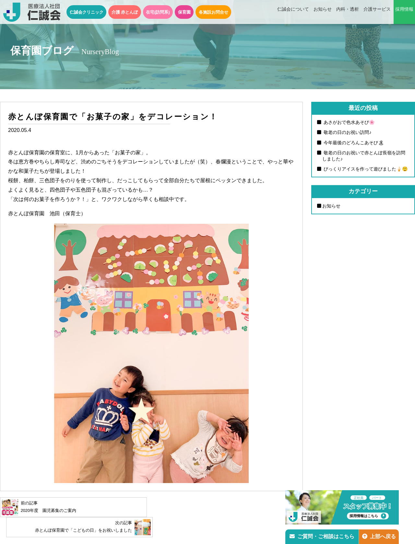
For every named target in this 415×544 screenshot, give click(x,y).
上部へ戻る (379, 536)
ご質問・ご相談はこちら (322, 536)
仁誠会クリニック (86, 12)
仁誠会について (293, 12)
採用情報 (404, 12)
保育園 (184, 12)
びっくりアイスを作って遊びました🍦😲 (365, 169)
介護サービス (377, 12)
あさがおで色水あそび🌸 (348, 122)
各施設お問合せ (213, 12)
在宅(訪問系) (158, 12)
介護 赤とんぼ (125, 12)
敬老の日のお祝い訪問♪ (346, 132)
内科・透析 (347, 12)
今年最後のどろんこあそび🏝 (353, 142)
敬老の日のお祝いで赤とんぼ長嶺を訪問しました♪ (363, 156)
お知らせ (323, 12)
